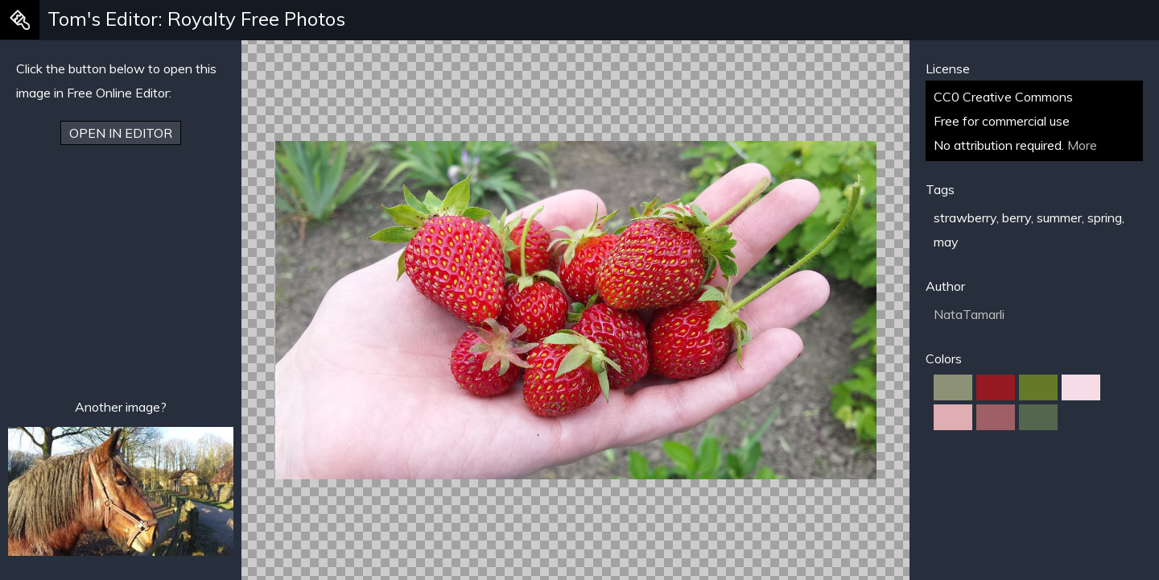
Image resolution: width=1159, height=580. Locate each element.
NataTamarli (969, 314)
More (1082, 145)
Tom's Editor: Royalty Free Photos (196, 18)
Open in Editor (120, 133)
